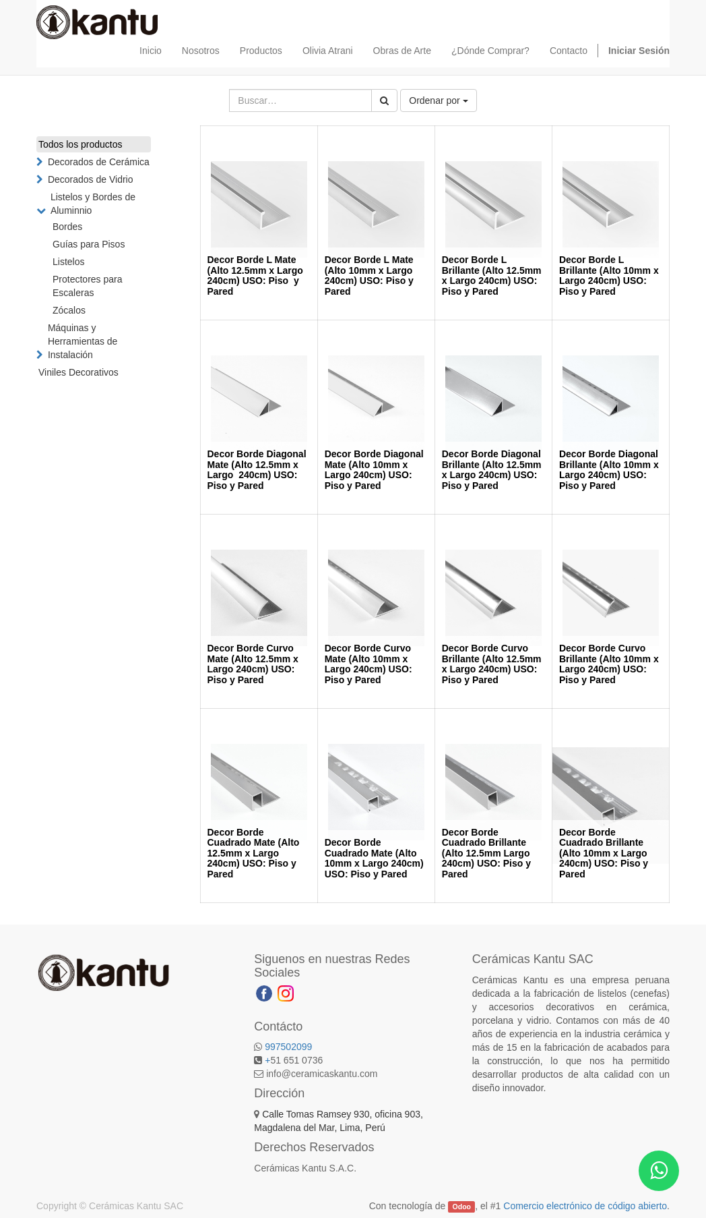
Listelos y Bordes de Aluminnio (93, 204)
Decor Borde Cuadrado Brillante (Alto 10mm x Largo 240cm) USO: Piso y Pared (603, 853)
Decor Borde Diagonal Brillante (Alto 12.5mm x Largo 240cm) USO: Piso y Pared (492, 469)
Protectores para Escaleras (88, 286)
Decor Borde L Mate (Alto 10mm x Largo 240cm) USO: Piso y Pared (369, 275)
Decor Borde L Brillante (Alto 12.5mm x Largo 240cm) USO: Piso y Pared (492, 275)
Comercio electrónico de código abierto (585, 1205)
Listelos (68, 261)
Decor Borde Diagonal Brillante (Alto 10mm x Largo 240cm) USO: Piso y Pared (609, 469)
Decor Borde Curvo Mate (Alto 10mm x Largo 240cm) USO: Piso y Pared (368, 664)
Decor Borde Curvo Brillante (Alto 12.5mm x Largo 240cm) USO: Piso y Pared (492, 664)
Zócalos (69, 310)
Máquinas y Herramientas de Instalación (83, 341)
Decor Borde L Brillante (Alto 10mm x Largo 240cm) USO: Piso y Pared (609, 275)
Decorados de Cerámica (99, 161)
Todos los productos (80, 144)
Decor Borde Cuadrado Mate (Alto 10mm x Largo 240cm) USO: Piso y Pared (374, 858)
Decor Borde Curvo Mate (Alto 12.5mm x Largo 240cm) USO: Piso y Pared (252, 664)
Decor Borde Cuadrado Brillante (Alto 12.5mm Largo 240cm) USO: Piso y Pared (486, 853)
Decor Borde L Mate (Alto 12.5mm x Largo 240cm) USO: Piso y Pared (255, 275)
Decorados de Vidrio (90, 179)
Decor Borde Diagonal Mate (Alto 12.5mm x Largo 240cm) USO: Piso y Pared (257, 469)
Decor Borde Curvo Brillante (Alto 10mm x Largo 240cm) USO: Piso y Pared (609, 664)
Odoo (462, 1206)
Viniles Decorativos (78, 372)
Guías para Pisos (89, 244)
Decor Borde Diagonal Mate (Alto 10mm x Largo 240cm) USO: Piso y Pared (374, 469)
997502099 (288, 1046)
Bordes (67, 226)
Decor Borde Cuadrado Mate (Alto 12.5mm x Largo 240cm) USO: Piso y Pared (253, 853)
